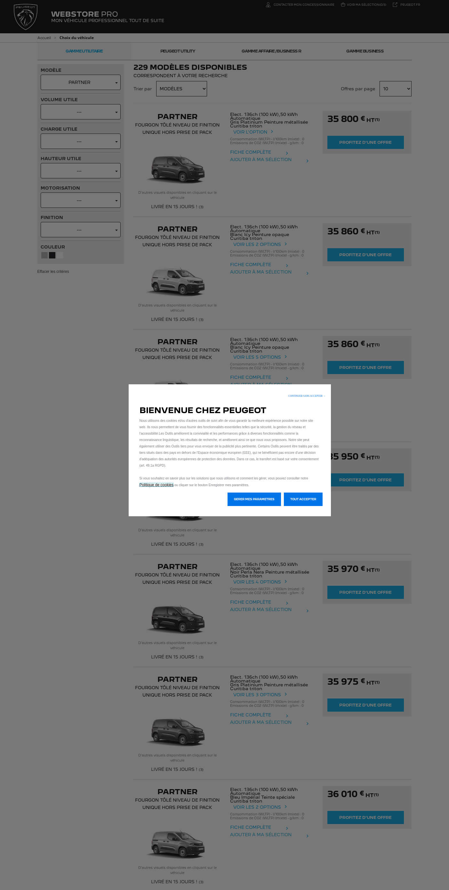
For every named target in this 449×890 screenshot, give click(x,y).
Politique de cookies (157, 485)
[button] (306, 396)
